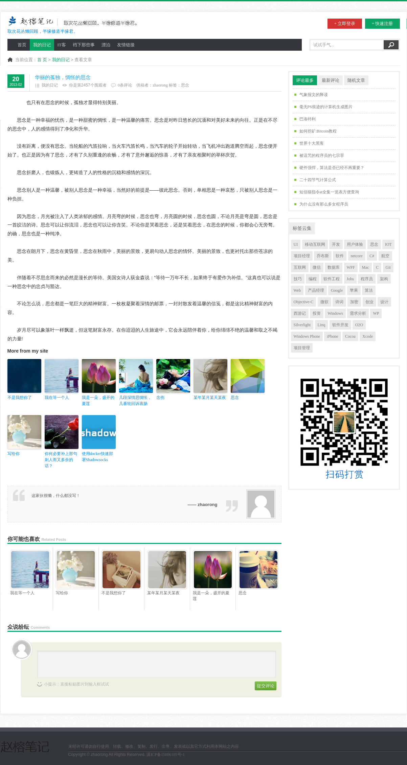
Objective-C (304, 302)
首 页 (42, 59)
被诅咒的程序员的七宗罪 (321, 155)
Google (337, 290)
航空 (385, 256)
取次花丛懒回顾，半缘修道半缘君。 (74, 24)
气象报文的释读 (313, 94)
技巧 (298, 279)
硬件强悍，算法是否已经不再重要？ (331, 167)
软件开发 (340, 324)
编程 (313, 279)
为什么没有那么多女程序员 (323, 204)
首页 (22, 44)
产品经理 (316, 290)
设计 (384, 302)
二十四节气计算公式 (317, 179)
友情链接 (126, 44)
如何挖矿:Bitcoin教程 (318, 131)
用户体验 (355, 244)
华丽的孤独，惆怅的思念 (63, 77)
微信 (317, 267)
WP (376, 313)
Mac (365, 267)
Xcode (367, 336)
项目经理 (302, 256)
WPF (351, 267)
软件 (340, 256)
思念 (185, 85)
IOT (388, 244)
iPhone (332, 336)
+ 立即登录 (345, 23)
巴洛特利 (307, 119)
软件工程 (331, 279)
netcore (357, 256)
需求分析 (358, 313)
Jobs (350, 279)
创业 (369, 302)
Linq (321, 324)
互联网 (300, 267)
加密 (354, 302)
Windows (335, 313)
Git (388, 267)
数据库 (333, 267)
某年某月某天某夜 (210, 397)
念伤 (160, 397)
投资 (317, 313)
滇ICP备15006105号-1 (165, 754)
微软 (324, 302)
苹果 (354, 290)
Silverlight (302, 324)
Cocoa (350, 336)
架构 (384, 279)
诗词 (339, 302)
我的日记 (42, 44)
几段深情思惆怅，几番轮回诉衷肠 (135, 400)
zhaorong (160, 85)
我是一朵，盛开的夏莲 (98, 400)
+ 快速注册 (382, 23)
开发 (336, 244)
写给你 (13, 453)
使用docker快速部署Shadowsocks (97, 456)
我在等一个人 (57, 397)
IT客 (62, 44)
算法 (369, 290)
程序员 (367, 279)
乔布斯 (323, 256)
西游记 (300, 313)
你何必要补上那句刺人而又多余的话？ (61, 459)
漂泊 (105, 44)
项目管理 (302, 347)
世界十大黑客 (311, 143)
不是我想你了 (19, 397)
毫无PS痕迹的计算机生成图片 (326, 106)
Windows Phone (307, 336)
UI (296, 244)
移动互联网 (315, 244)
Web (297, 290)
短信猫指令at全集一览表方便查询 (329, 192)
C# (371, 256)
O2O (359, 324)
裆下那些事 (84, 44)
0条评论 (125, 85)
